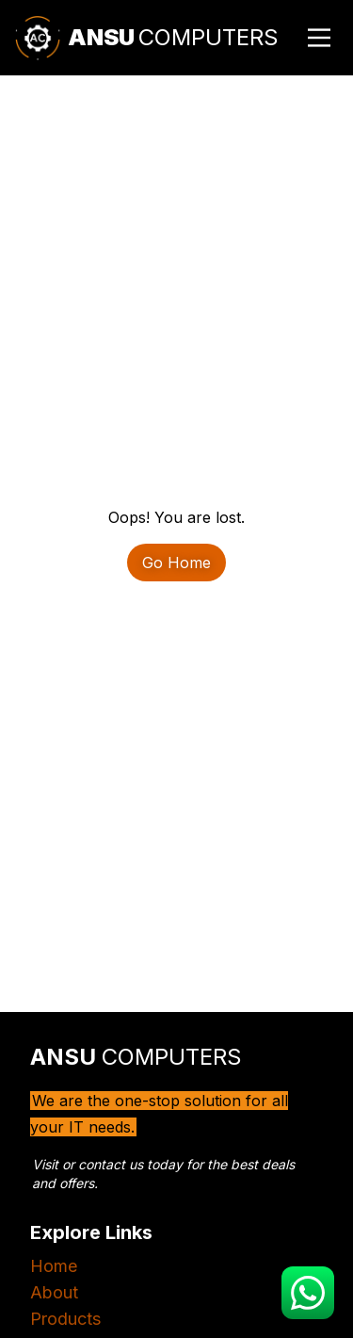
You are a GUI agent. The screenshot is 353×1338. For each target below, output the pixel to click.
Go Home (176, 562)
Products (65, 1319)
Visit (45, 1164)
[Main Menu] (319, 38)
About (54, 1292)
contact (101, 1164)
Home (53, 1266)
